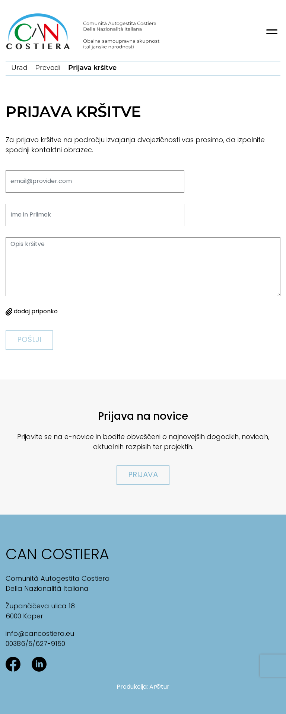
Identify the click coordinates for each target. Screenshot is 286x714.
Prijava (143, 475)
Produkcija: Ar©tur (143, 687)
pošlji (29, 340)
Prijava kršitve (92, 68)
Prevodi (48, 68)
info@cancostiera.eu (40, 634)
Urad (19, 68)
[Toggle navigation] (272, 32)
